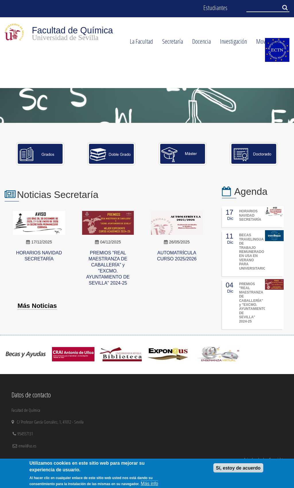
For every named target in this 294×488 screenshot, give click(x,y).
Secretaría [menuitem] (170, 43)
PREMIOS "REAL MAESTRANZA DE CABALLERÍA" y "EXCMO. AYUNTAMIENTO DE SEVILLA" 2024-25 (252, 302)
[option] (147, 105)
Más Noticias (37, 305)
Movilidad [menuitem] (265, 43)
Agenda (251, 191)
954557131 (26, 433)
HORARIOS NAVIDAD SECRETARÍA (250, 215)
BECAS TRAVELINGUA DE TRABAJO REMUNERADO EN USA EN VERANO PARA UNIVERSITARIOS (253, 251)
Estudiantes (215, 7)
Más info (149, 483)
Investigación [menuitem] (231, 43)
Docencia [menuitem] (199, 43)
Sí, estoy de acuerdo (238, 468)
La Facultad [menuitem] (139, 43)
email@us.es (27, 446)
